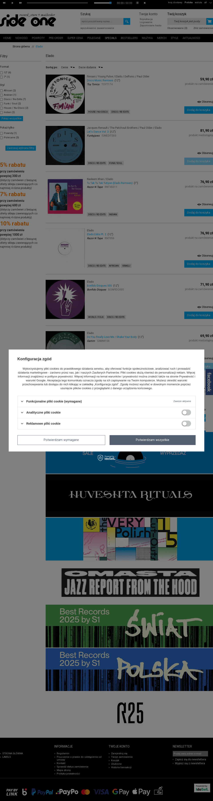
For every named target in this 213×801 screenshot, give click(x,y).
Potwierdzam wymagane (61, 440)
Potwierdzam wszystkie (152, 440)
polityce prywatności (60, 376)
